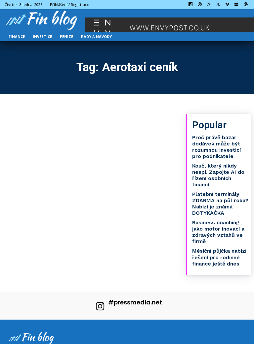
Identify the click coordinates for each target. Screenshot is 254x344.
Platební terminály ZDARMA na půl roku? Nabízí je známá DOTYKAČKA (217, 191)
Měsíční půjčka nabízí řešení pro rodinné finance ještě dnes (216, 240)
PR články (106, 338)
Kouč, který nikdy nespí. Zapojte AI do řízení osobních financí (220, 167)
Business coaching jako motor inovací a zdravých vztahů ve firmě (219, 217)
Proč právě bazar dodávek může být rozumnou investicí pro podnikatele (219, 144)
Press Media (45, 338)
